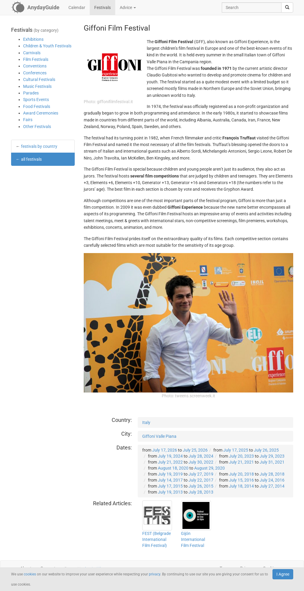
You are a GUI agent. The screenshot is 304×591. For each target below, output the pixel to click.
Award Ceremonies (40, 113)
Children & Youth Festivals (47, 45)
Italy (146, 422)
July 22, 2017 (200, 480)
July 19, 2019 (170, 474)
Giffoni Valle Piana (159, 436)
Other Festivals (37, 126)
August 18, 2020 (173, 468)
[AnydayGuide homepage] (35, 7)
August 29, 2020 (209, 468)
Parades (31, 93)
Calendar (76, 7)
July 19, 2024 (170, 456)
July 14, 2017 (170, 480)
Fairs (27, 119)
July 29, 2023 (272, 456)
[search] (287, 7)
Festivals (102, 7)
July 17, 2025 (235, 450)
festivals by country (39, 146)
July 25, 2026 (195, 450)
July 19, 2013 (170, 492)
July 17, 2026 (164, 450)
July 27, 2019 (200, 474)
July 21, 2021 (241, 462)
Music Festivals (37, 86)
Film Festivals (35, 59)
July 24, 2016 (272, 480)
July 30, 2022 (200, 462)
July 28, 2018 (272, 474)
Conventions (35, 66)
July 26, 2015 (200, 486)
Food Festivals (36, 106)
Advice (128, 7)
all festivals (31, 159)
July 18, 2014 (241, 486)
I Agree (282, 574)
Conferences (35, 72)
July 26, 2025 (266, 450)
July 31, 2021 (272, 462)
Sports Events (36, 99)
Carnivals (32, 52)
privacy (154, 574)
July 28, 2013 (200, 492)
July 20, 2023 (241, 456)
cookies (30, 574)
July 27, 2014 (272, 486)
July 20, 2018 (241, 474)
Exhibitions (33, 39)
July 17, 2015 (170, 486)
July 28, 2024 (200, 456)
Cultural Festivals (39, 79)
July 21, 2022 (170, 462)
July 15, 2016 (241, 480)
